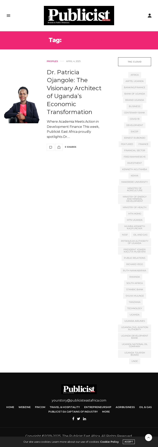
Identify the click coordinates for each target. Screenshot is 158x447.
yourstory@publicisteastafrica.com (79, 400)
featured (127, 144)
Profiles (52, 61)
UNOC (134, 361)
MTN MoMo (134, 213)
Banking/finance (134, 87)
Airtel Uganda (135, 81)
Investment (134, 163)
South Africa (134, 283)
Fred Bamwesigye (135, 156)
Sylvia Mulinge (135, 295)
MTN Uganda (134, 220)
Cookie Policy (109, 441)
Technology (134, 308)
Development (134, 125)
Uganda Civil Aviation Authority (134, 328)
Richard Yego (134, 264)
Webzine (24, 407)
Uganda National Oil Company (135, 345)
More (106, 411)
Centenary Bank (134, 112)
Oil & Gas (145, 407)
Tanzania (134, 302)
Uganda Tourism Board (134, 353)
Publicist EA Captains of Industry (73, 411)
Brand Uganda (134, 100)
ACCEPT (129, 442)
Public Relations (134, 258)
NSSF (125, 234)
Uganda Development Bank (134, 336)
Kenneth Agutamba (134, 169)
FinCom (40, 407)
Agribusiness (125, 407)
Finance (143, 144)
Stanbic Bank (134, 289)
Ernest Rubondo (134, 137)
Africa (135, 74)
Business (134, 106)
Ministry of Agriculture (134, 189)
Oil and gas (140, 234)
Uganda (135, 314)
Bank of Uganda (134, 93)
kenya (134, 175)
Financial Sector (134, 150)
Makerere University (134, 182)
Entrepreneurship (97, 407)
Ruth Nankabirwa (134, 270)
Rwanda (134, 276)
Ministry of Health (134, 207)
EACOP (134, 131)
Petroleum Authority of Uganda (134, 242)
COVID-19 (134, 119)
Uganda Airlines (134, 321)
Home (10, 407)
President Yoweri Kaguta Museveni (135, 250)
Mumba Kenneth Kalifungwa (134, 227)
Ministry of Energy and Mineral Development (135, 198)
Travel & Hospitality (65, 407)
